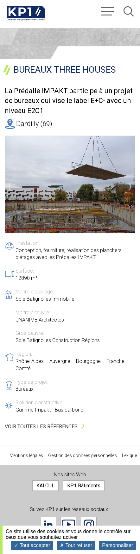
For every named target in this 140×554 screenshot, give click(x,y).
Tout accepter (32, 545)
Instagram (89, 525)
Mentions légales (26, 455)
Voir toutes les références (41, 427)
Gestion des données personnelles (82, 455)
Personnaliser (117, 545)
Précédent (11, 187)
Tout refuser (76, 545)
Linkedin (48, 525)
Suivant (132, 187)
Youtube (68, 525)
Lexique (129, 455)
